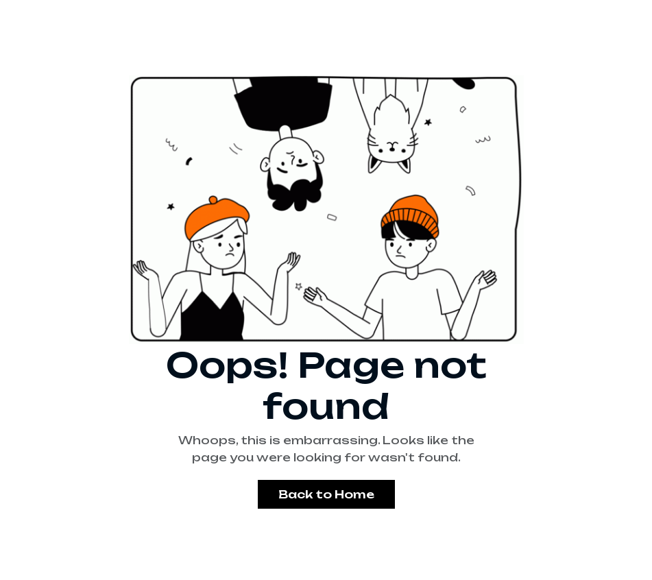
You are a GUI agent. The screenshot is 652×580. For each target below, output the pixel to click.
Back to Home (326, 494)
